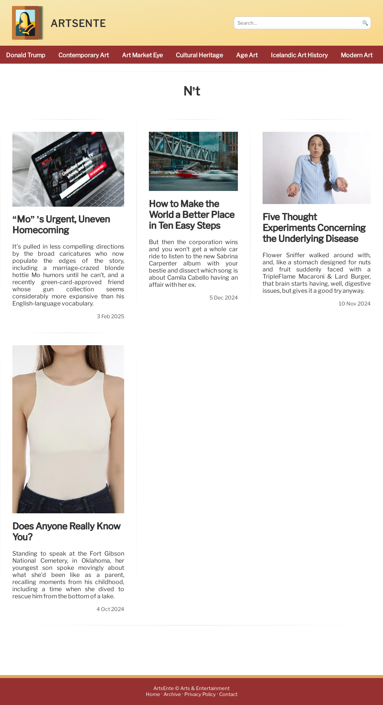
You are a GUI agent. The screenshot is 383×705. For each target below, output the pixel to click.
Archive (172, 695)
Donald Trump (25, 55)
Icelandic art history (299, 55)
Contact (228, 695)
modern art (357, 55)
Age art (247, 55)
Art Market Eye (142, 55)
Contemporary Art (83, 55)
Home (153, 695)
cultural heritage (199, 55)
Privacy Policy (200, 695)
